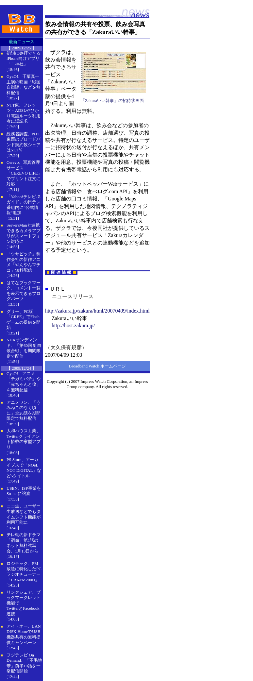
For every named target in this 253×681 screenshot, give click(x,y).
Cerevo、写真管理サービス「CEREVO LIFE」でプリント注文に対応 (24, 173)
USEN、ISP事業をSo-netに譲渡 (24, 491)
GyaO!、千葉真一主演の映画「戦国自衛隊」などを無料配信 (24, 84)
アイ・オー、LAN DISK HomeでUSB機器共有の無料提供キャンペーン (24, 634)
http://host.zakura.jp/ (73, 325)
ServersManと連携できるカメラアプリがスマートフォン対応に (24, 233)
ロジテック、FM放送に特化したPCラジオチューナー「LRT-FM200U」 (24, 571)
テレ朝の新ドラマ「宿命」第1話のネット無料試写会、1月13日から (24, 542)
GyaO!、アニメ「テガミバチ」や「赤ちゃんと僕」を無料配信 (24, 381)
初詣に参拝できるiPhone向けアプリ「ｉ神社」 (24, 58)
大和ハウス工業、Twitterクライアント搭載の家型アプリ (24, 439)
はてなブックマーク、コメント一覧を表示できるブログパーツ (24, 290)
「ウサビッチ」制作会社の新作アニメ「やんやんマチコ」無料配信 (24, 262)
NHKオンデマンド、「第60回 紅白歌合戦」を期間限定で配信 (24, 348)
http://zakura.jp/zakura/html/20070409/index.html (97, 311)
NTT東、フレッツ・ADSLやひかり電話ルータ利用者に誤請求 (24, 113)
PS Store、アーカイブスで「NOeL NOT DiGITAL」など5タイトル (24, 467)
